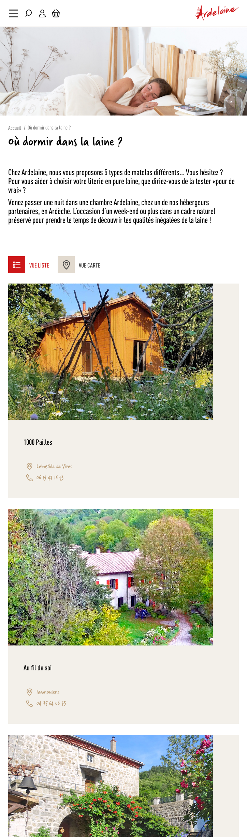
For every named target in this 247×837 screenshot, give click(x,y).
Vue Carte (79, 264)
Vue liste (28, 264)
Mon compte (42, 13)
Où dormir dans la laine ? (49, 127)
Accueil (14, 127)
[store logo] (217, 13)
